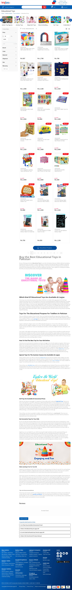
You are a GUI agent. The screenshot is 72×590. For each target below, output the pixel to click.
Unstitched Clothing (6, 557)
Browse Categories (10, 7)
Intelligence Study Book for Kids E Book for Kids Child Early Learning (44, 170)
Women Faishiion (5, 571)
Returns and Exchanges (40, 586)
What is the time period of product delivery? (31, 536)
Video (33, 578)
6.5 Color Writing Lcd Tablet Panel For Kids (44, 231)
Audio (30, 578)
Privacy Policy (22, 586)
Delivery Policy (46, 570)
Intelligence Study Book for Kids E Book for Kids (61, 140)
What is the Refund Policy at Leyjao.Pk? (30, 528)
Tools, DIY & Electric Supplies (35, 569)
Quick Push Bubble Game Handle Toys (26, 201)
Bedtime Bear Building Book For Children (61, 79)
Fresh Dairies (18, 574)
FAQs (44, 572)
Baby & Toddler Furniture (20, 552)
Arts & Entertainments (33, 576)
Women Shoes (5, 572)
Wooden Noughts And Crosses (25, 140)
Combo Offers (46, 552)
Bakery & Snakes (18, 572)
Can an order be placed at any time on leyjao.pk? (32, 532)
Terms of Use (30, 586)
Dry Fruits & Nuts (18, 573)
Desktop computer (33, 554)
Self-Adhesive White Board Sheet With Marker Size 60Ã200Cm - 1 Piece (26, 79)
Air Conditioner (18, 564)
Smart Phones (11, 563)
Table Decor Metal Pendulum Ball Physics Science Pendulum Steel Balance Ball (43, 79)
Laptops (39, 554)
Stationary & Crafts (33, 568)
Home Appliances (19, 562)
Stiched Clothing (5, 574)
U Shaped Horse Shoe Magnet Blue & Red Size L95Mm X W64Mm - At (43, 49)
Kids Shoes (17, 554)
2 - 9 (61, 253)
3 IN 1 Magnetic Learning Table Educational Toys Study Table (26, 170)
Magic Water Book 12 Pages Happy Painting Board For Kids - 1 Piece (61, 49)
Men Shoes (10, 552)
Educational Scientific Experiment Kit (60, 170)
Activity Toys (61, 348)
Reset (6, 69)
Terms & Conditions (47, 567)
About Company (46, 565)
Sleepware (10, 572)
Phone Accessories (6, 564)
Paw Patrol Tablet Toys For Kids (61, 110)
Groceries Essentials (19, 576)
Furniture (31, 566)
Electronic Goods (19, 566)
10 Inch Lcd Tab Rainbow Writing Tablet (61, 231)
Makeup (11, 571)
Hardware (26, 562)
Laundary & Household (34, 565)
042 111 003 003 (62, 2)
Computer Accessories (34, 552)
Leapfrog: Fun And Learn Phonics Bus (43, 140)
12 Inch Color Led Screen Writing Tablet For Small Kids (27, 231)
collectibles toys (31, 365)
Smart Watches (5, 563)
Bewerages (24, 574)
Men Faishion (4, 552)
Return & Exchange (47, 573)
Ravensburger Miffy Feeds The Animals (26, 110)
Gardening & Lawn (36, 562)
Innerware (11, 574)
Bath (30, 562)
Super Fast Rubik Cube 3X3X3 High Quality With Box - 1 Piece (27, 49)
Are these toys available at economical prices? (32, 525)
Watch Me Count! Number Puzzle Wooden (43, 110)
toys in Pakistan (56, 360)
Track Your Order (46, 554)
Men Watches (4, 554)
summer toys (43, 357)
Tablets (12, 564)
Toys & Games (24, 554)
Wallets (9, 554)
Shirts (13, 554)
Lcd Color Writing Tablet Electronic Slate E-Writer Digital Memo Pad (43, 201)
